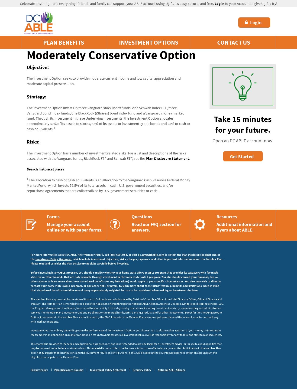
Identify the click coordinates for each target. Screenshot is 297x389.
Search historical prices (45, 169)
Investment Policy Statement (54, 259)
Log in (219, 3)
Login (253, 22)
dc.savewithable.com (151, 254)
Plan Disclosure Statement (167, 158)
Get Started (242, 156)
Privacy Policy (39, 370)
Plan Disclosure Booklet (196, 254)
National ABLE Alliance (171, 370)
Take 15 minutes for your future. (243, 124)
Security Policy (142, 370)
